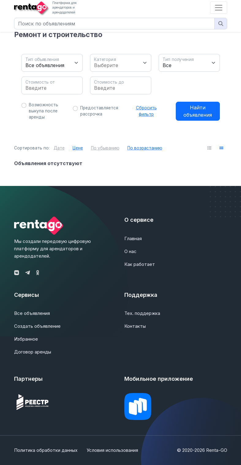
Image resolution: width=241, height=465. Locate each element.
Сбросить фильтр (146, 110)
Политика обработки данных (45, 450)
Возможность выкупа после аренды (43, 111)
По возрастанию (144, 148)
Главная (133, 238)
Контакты (135, 326)
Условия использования (112, 450)
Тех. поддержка (142, 313)
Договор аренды (32, 352)
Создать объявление (37, 326)
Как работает (139, 264)
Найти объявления (197, 111)
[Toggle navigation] (218, 8)
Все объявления (32, 313)
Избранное (26, 339)
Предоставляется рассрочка (99, 110)
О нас (130, 251)
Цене (78, 148)
